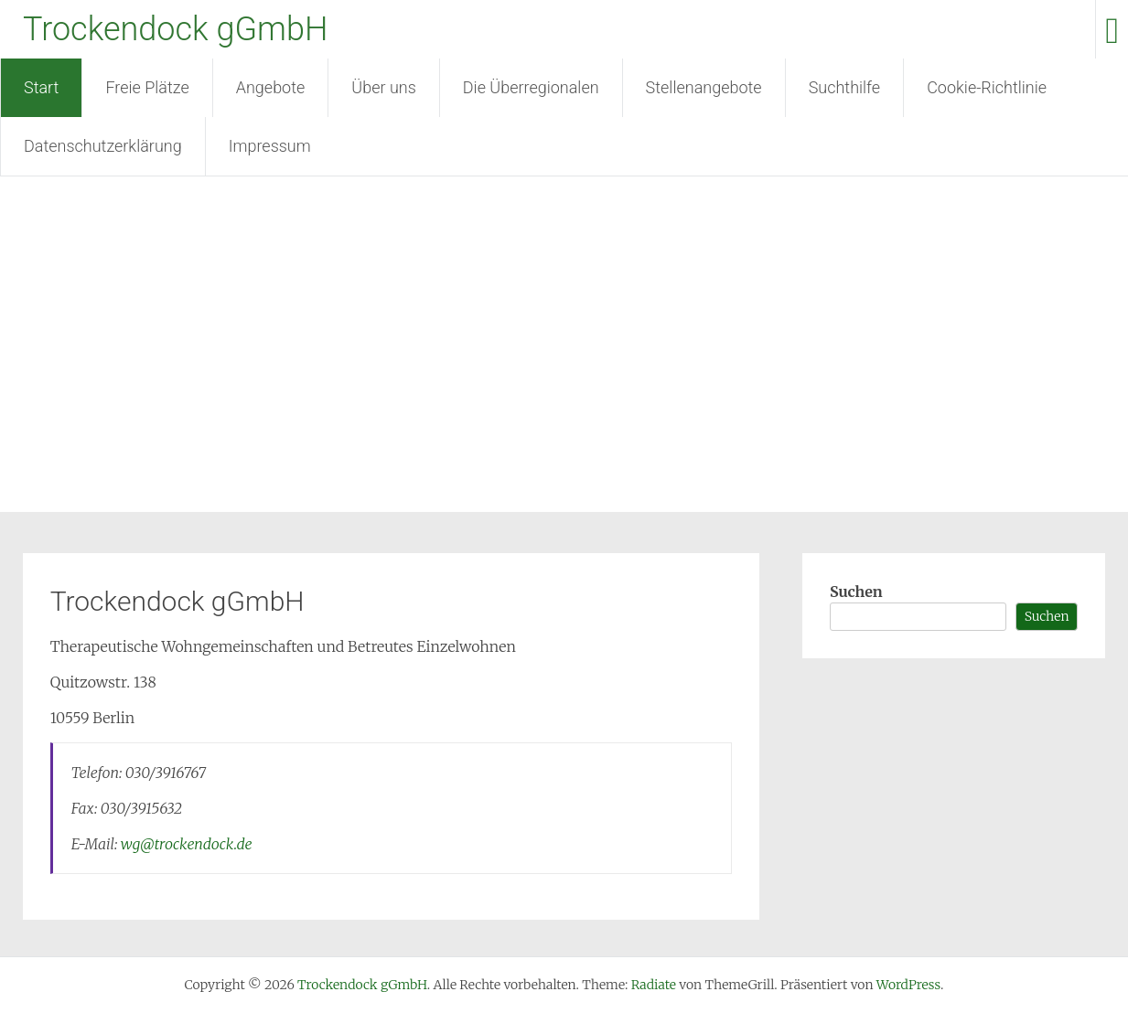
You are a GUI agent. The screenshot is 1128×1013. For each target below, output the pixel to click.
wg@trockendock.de (186, 844)
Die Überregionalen (531, 87)
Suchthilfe (845, 87)
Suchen (856, 591)
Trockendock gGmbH (175, 29)
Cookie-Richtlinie (987, 87)
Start (41, 87)
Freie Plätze (146, 87)
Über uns (383, 87)
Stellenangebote (704, 87)
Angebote (271, 87)
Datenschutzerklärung (103, 145)
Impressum (270, 145)
